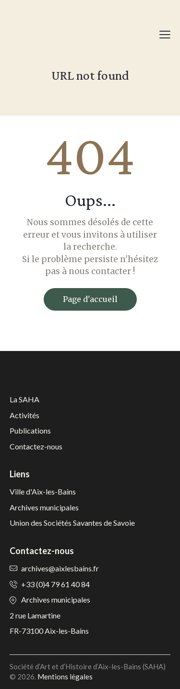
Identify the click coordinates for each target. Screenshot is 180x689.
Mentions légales (65, 676)
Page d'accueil (90, 299)
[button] (164, 34)
